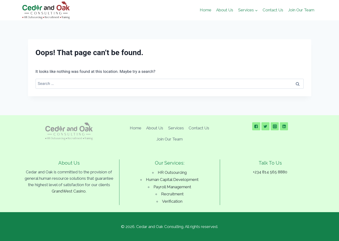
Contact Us (273, 10)
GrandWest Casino (69, 191)
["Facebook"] (256, 126)
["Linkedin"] (284, 126)
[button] (256, 10)
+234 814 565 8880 (270, 172)
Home (205, 10)
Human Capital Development (172, 179)
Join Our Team (301, 10)
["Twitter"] (265, 126)
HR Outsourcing (172, 172)
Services (176, 128)
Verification (172, 201)
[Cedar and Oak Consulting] (46, 10)
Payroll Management (172, 186)
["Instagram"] (275, 126)
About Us (224, 10)
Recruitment (172, 194)
